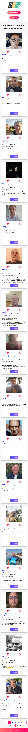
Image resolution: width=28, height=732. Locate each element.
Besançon (4, 658)
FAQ (7, 730)
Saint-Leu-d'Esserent (7, 357)
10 (17, 725)
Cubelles (4, 142)
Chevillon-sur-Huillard (7, 486)
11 (20, 725)
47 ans (16, 486)
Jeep (3, 527)
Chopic (4, 226)
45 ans (9, 315)
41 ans (11, 56)
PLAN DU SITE (16, 730)
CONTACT (24, 730)
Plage (3, 570)
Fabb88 (4, 613)
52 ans (7, 443)
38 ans (15, 357)
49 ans (9, 572)
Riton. (3, 484)
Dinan (3, 271)
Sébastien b (5, 140)
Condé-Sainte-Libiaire (7, 701)
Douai (3, 400)
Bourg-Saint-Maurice (7, 529)
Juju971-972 (5, 355)
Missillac (4, 185)
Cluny (3, 443)
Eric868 (4, 398)
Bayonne (4, 572)
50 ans (10, 228)
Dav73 (3, 97)
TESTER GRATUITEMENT (14, 12)
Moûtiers (4, 99)
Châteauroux (5, 56)
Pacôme (4, 54)
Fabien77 (4, 699)
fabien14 (4, 312)
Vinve (3, 656)
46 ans (9, 185)
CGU (10, 730)
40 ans (7, 400)
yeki (3, 441)
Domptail (4, 615)
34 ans (9, 615)
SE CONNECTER (14, 17)
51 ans (9, 142)
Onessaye (4, 269)
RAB (3, 183)
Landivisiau (5, 228)
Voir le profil (14, 70)
